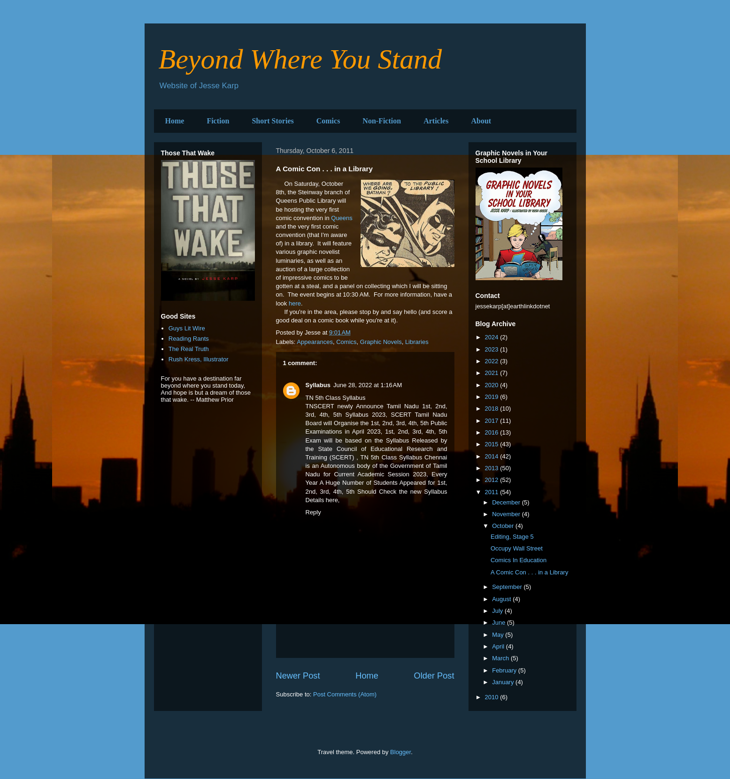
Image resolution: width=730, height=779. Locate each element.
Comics (328, 121)
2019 (492, 396)
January (503, 682)
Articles (435, 121)
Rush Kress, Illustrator (199, 359)
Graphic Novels (381, 341)
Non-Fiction (381, 121)
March (501, 658)
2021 (492, 372)
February (505, 670)
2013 (492, 468)
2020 (492, 385)
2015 (492, 444)
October (503, 525)
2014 (492, 456)
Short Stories (272, 121)
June (499, 622)
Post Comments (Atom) (345, 694)
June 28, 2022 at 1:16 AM (367, 385)
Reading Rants (189, 338)
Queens (342, 217)
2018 (492, 408)
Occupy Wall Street (517, 548)
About (481, 121)
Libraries (417, 341)
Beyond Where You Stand (300, 59)
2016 (492, 432)
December (507, 502)
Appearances (315, 341)
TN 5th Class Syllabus (391, 457)
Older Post (434, 675)
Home (174, 121)
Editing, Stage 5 (512, 536)
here (295, 303)
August (502, 599)
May (498, 634)
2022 (492, 361)
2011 (492, 492)
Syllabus (318, 385)
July (498, 610)
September (507, 586)
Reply (313, 512)
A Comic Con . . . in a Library (529, 572)
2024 (492, 337)
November (507, 514)
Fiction (218, 121)
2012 (492, 479)
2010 (492, 697)
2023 (492, 349)
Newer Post (298, 675)
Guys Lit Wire (187, 328)
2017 (492, 420)
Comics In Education (518, 560)
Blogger (400, 752)
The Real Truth (189, 348)
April (499, 646)
